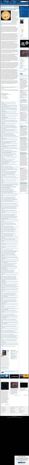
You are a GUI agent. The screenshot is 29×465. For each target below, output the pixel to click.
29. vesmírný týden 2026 (4, 381)
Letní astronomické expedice (3, 367)
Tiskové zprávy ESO (3, 410)
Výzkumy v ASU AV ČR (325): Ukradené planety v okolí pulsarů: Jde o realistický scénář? (14, 351)
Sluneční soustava (22, 8)
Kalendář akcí (22, 58)
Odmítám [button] (24, 462)
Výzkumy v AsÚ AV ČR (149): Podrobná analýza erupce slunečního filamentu (8, 278)
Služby (17, 3)
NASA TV (2, 412)
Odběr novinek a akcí (22, 71)
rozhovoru (21, 102)
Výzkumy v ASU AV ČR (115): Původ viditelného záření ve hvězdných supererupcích (9, 238)
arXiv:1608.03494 (3, 88)
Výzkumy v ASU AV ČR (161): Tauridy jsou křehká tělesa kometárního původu (9, 293)
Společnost (23, 3)
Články (1, 3)
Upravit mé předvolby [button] (22, 463)
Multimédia (21, 13)
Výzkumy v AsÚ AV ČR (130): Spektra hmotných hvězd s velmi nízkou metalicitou (9, 256)
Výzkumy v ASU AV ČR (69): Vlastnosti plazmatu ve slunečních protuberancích (9, 186)
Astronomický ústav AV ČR (6, 98)
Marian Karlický (24, 167)
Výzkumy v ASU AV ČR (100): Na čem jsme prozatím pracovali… (7, 222)
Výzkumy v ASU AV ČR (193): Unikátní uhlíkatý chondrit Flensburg (7, 334)
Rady (20, 3)
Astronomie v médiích (12, 410)
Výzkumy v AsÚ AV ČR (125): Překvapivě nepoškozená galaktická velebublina (9, 251)
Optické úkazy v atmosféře (22, 410)
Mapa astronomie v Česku (13, 411)
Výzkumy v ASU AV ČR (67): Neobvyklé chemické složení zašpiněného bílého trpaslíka (9, 183)
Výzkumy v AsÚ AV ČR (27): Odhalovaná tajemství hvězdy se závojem (8, 134)
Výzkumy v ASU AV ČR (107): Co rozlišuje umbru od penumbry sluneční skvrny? (9, 229)
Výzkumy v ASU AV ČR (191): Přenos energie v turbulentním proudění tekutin (8, 331)
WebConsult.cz (20, 417)
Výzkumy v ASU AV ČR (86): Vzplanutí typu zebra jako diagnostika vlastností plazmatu (9, 205)
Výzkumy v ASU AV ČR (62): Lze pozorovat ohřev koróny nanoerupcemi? (8, 176)
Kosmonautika (21, 7)
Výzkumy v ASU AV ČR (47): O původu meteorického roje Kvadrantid (8, 159)
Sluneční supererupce (12, 371)
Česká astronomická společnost (5, 414)
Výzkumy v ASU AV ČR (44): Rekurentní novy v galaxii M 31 (7, 155)
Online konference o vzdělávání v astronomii (24, 90)
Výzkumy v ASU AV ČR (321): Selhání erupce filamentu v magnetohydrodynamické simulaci (14, 358)
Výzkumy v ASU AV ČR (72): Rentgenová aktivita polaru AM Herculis (8, 189)
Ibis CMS (18, 417)
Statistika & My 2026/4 (25, 100)
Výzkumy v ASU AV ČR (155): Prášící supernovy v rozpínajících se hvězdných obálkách (9, 286)
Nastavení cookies (14, 416)
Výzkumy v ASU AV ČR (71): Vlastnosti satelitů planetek (6, 188)
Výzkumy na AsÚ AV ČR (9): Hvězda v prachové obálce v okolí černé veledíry (8, 112)
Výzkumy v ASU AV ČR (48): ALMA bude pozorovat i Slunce (7, 160)
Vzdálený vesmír (22, 11)
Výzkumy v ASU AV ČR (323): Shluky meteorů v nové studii (14, 354)
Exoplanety (21, 10)
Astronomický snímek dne (23, 38)
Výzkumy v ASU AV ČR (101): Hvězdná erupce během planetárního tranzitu (8, 223)
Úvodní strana (2, 5)
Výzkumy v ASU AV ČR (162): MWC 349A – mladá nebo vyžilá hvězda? (8, 294)
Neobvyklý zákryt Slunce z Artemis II (23, 113)
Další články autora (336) (12, 350)
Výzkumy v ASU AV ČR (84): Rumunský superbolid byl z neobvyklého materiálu (9, 203)
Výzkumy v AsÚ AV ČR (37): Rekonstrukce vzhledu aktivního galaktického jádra (9, 147)
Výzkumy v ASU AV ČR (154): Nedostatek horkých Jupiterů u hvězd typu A (8, 285)
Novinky (4, 3)
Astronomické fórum (12, 412)
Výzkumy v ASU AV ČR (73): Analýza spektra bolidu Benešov (7, 190)
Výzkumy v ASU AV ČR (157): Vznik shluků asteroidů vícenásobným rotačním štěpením (9, 288)
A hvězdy (3, 371)
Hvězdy (7, 5)
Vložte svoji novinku (26, 76)
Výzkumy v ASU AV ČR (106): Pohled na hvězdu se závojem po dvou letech (8, 228)
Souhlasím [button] (20, 462)
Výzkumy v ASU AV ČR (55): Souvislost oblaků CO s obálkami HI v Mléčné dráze (9, 168)
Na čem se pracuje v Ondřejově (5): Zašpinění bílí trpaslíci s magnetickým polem (9, 107)
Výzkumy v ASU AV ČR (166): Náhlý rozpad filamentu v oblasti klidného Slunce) (9, 299)
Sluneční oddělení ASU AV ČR (5, 97)
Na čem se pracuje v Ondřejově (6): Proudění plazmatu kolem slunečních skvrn (9, 108)
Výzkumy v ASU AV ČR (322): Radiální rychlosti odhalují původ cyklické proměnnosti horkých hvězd (14, 356)
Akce (7, 3)
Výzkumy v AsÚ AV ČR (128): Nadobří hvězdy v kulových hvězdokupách (8, 254)
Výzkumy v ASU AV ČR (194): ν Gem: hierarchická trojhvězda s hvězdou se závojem (9, 335)
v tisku (17, 90)
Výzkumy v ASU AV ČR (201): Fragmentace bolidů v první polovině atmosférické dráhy (9, 343)
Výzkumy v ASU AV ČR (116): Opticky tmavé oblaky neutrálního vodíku (8, 239)
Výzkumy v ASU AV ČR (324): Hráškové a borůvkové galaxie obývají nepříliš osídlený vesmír (14, 353)
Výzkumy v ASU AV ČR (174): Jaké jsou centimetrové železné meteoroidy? (8, 310)
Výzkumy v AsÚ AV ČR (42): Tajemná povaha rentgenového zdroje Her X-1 (8, 153)
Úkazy (20, 6)
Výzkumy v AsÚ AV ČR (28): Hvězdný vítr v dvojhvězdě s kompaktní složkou (8, 135)
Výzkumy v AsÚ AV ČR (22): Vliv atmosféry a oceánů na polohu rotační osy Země (9, 129)
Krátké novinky (22, 76)
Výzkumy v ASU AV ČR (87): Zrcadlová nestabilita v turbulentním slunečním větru (9, 206)
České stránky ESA (3, 411)
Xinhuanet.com (22, 88)
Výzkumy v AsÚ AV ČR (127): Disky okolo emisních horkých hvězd (7, 253)
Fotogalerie (14, 3)
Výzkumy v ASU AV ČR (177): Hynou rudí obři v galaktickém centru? (7, 314)
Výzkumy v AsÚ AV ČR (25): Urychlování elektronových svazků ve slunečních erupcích (9, 132)
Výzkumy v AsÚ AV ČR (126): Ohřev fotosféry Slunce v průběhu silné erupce (8, 252)
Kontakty (27, 3)
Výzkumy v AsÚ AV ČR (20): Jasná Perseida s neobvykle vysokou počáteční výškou (9, 126)
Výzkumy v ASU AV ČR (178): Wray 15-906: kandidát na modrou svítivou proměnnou (9, 315)
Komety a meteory (21, 412)
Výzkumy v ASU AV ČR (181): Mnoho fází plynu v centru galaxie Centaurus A (8, 319)
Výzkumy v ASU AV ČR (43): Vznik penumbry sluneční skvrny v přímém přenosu (9, 154)
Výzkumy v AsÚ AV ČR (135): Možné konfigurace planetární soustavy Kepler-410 (9, 263)
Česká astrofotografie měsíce (14, 381)
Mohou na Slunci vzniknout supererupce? (23, 168)
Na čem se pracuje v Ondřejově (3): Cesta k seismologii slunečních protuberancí (9, 105)
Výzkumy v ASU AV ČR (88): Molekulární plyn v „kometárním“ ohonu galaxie (8, 207)
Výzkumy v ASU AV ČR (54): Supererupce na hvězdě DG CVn (23, 137)
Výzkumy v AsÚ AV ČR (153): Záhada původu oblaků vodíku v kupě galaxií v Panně (9, 284)
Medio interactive (11, 417)
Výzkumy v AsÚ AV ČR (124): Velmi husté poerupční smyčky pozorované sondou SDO (9, 250)
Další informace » (7, 404)
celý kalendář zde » (26, 69)
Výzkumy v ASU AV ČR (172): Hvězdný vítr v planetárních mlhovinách (8, 307)
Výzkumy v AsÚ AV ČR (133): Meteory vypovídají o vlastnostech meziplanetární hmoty (9, 260)
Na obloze (10, 3)
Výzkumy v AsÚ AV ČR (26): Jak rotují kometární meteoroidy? (7, 133)
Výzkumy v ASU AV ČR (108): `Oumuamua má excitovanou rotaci (7, 230)
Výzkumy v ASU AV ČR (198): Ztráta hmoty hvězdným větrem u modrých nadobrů (9, 339)
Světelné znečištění (22, 12)
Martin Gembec (24, 104)
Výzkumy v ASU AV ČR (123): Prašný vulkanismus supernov (7, 249)
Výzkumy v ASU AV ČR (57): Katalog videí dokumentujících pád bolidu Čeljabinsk (9, 171)
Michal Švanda (8, 350)
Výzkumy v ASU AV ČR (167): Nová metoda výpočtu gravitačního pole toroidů (8, 300)
